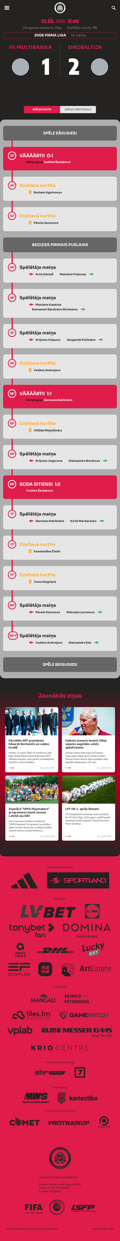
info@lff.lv (55, 1191)
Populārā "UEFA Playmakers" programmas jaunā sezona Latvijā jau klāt (29, 812)
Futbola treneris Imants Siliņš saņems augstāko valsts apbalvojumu (86, 744)
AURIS (111, 1229)
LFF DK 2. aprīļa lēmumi (82, 809)
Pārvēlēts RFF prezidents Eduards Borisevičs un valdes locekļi (29, 744)
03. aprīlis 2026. (32, 768)
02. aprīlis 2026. (88, 768)
